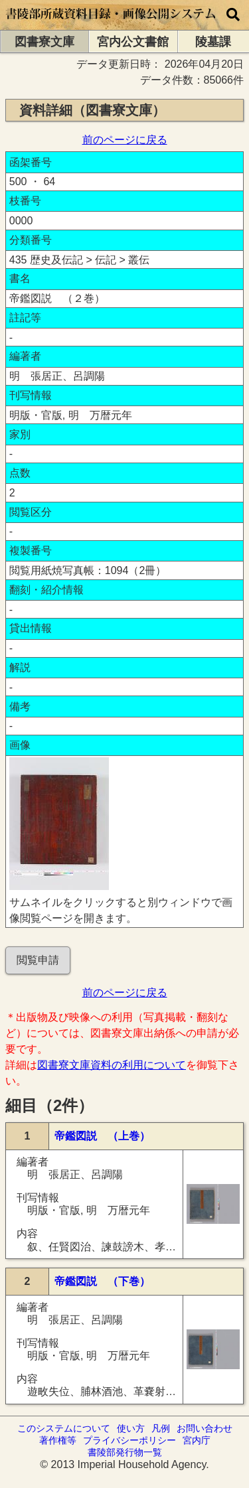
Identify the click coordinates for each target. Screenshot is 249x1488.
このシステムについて (63, 1428)
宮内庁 (196, 1440)
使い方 (131, 1428)
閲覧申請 (38, 960)
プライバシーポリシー (129, 1440)
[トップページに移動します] (111, 23)
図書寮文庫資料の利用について (111, 1065)
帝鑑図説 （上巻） (102, 1136)
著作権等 (57, 1440)
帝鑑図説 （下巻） (102, 1281)
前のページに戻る (124, 139)
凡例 (160, 1428)
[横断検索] (233, 15)
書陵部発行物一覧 (125, 1452)
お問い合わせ (204, 1428)
